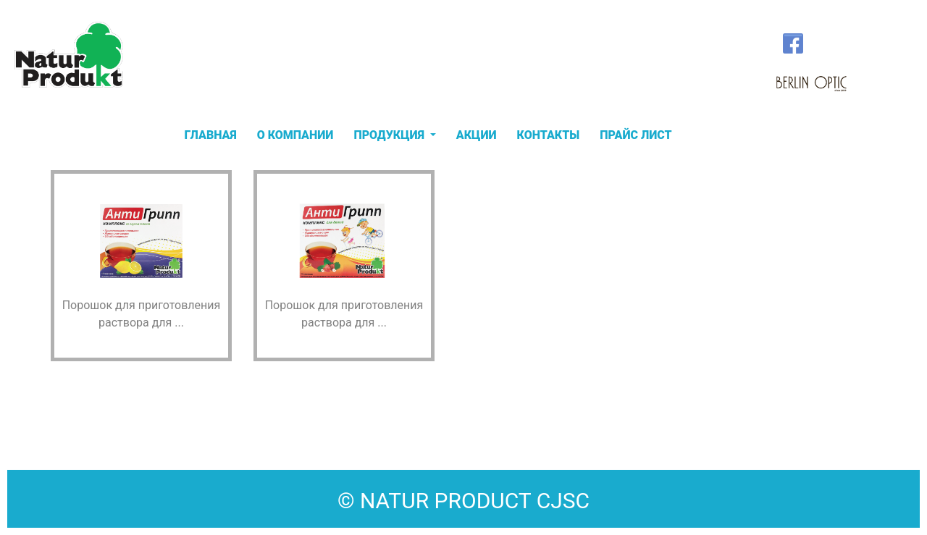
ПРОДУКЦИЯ (390, 135)
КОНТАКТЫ (548, 135)
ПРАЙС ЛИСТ (636, 135)
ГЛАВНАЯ (211, 135)
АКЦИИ (476, 135)
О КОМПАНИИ (295, 135)
